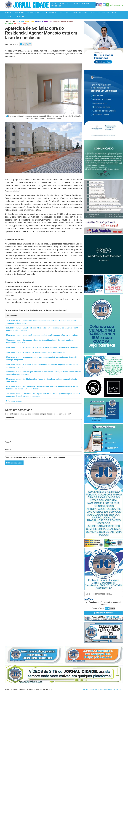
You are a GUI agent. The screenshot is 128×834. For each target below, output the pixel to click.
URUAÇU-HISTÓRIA (109, 13)
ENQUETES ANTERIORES (103, 613)
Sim (95, 608)
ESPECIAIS (64, 13)
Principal (20, 21)
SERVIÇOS (83, 13)
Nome (8, 442)
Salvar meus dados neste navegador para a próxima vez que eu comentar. (36, 457)
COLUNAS (53, 13)
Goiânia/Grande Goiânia (63, 21)
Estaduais (48, 21)
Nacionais (9, 23)
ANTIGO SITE (20, 17)
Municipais (29, 21)
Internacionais (20, 23)
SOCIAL (44, 13)
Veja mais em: (10, 21)
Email (8, 450)
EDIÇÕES (10, 17)
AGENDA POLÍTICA (33, 13)
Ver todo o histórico (14, 401)
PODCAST (73, 13)
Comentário (9, 417)
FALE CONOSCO (94, 13)
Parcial (112, 608)
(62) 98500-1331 (116, 5)
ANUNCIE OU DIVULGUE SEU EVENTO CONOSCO (103, 689)
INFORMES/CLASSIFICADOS (14, 13)
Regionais (39, 21)
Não (102, 608)
